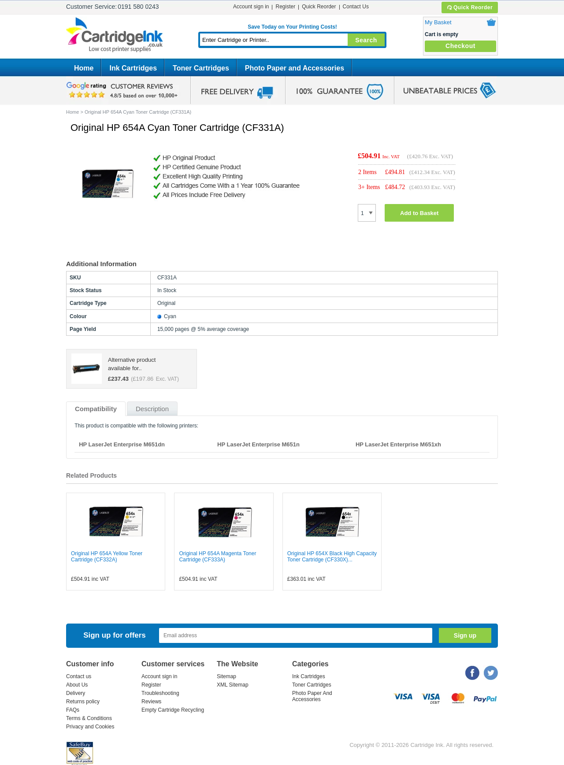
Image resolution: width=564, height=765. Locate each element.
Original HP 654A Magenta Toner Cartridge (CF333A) (217, 556)
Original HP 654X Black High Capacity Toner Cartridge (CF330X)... (332, 556)
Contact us (78, 676)
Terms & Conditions (89, 718)
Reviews (151, 701)
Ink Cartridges (133, 68)
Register (285, 7)
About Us (77, 685)
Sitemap (226, 676)
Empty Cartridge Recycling (172, 710)
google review (123, 90)
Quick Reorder (469, 7)
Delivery (75, 693)
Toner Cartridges (201, 68)
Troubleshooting (160, 693)
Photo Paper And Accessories (312, 696)
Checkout (460, 45)
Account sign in (251, 7)
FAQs (72, 710)
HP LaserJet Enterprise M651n (258, 444)
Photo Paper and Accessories (294, 68)
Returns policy (83, 701)
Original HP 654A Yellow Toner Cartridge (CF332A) (106, 556)
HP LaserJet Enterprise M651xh (398, 444)
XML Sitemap (233, 685)
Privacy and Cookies (90, 727)
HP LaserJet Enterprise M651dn (122, 444)
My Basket (438, 22)
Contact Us (356, 7)
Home (83, 68)
